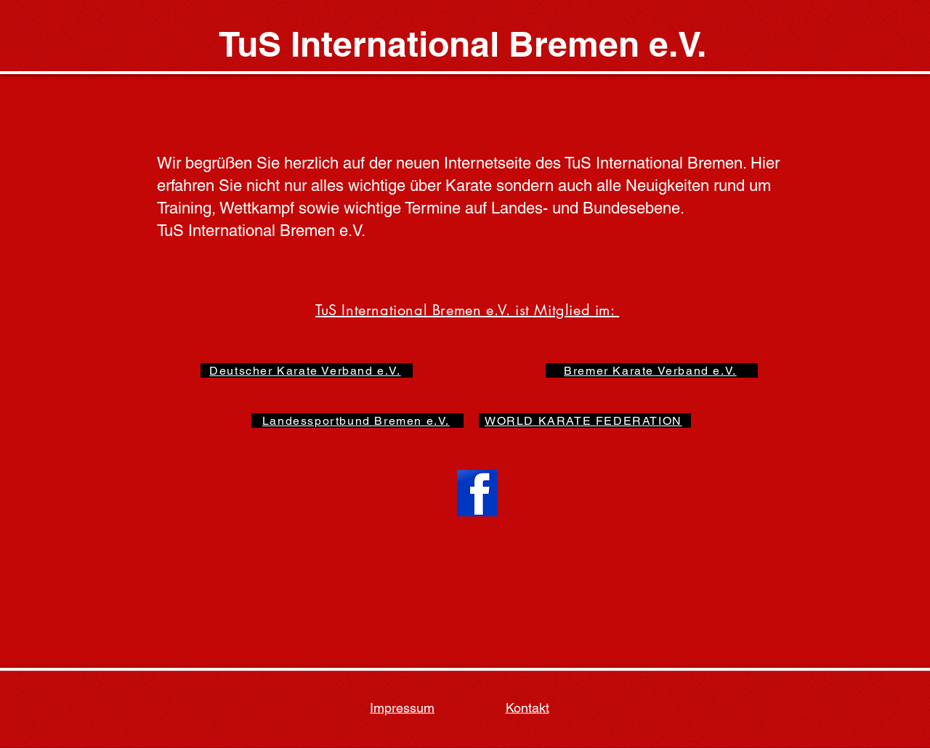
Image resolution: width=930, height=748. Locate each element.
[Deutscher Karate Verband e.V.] (307, 370)
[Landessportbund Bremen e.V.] (357, 420)
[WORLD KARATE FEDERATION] (585, 420)
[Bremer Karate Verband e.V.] (652, 370)
